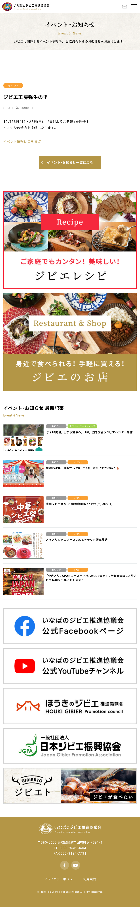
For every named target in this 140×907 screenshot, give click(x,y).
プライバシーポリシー (60, 879)
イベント (13, 85)
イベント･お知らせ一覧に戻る (67, 162)
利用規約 (89, 879)
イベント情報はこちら (20, 141)
